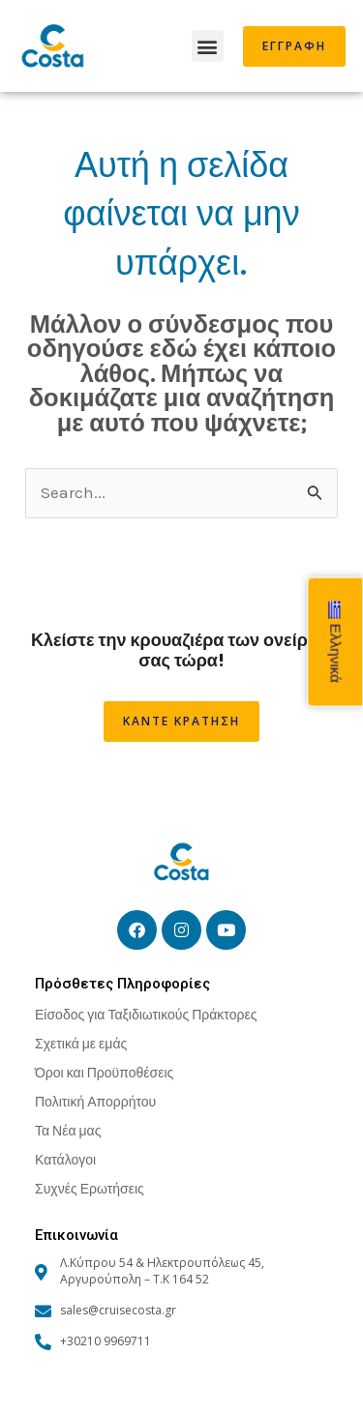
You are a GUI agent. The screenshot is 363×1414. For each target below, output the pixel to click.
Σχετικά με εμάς (81, 1043)
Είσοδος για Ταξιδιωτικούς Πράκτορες (146, 1014)
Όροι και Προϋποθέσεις (104, 1072)
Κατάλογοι (65, 1159)
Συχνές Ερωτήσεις (89, 1188)
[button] (208, 46)
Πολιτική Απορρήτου (95, 1101)
